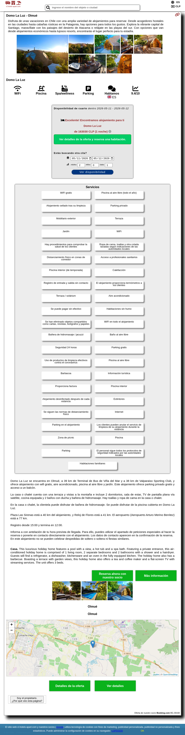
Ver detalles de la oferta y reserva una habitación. (92, 139)
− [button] (11, 630)
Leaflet (156, 674)
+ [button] (11, 625)
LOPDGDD (117, 731)
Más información (156, 575)
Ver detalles (115, 686)
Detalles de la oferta (69, 686)
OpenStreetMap (170, 674)
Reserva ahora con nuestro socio (112, 575)
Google (59, 727)
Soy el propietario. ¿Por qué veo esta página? (27, 699)
